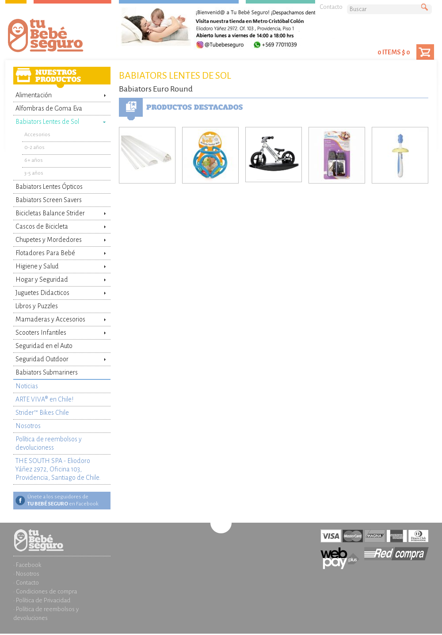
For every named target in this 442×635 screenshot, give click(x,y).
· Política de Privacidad (41, 600)
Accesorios (37, 135)
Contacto (331, 7)
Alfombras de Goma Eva (48, 108)
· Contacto (26, 582)
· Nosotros (26, 573)
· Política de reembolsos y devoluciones (46, 613)
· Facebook (27, 565)
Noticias (26, 386)
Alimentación (33, 95)
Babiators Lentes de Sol (47, 121)
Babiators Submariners (46, 372)
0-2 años (34, 147)
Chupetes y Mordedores (48, 239)
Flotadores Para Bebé (45, 252)
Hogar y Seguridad (41, 279)
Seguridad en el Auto (43, 345)
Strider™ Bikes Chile (42, 412)
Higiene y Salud (37, 266)
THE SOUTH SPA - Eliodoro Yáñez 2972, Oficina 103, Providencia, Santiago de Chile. (58, 469)
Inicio (61, 533)
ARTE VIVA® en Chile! (44, 399)
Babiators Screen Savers (48, 199)
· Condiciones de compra (45, 591)
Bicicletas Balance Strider (50, 213)
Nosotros (28, 425)
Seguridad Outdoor (42, 359)
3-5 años (33, 173)
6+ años (33, 160)
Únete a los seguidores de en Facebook (63, 500)
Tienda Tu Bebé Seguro (59, 37)
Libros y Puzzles (36, 306)
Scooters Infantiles (40, 332)
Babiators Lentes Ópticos (49, 186)
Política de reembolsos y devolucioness (48, 443)
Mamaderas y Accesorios (50, 319)
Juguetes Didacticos (42, 292)
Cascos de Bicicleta (41, 226)
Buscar (426, 7)
